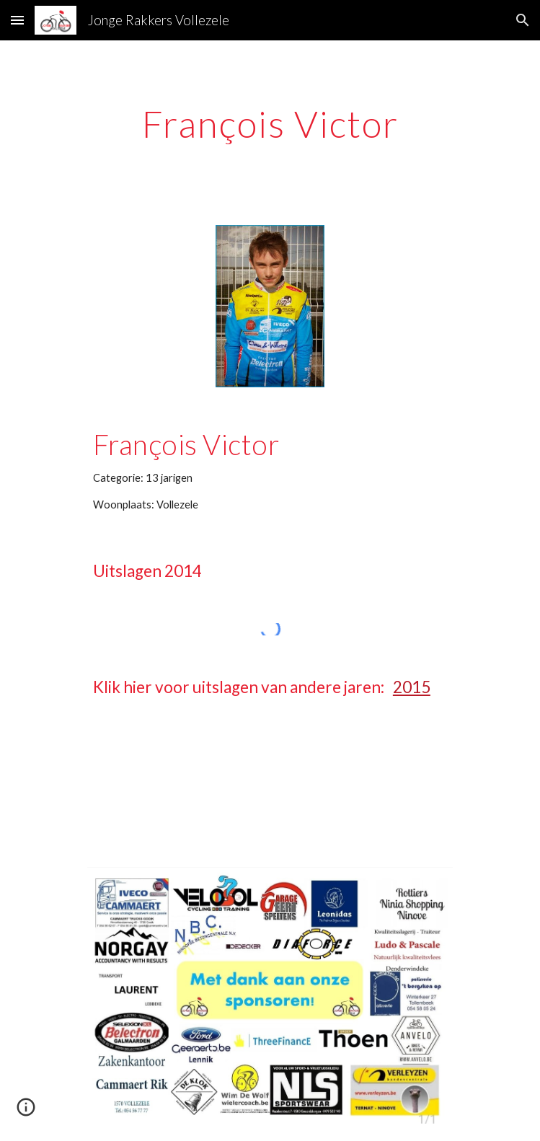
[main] (270, 124)
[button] (17, 20)
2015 (411, 687)
